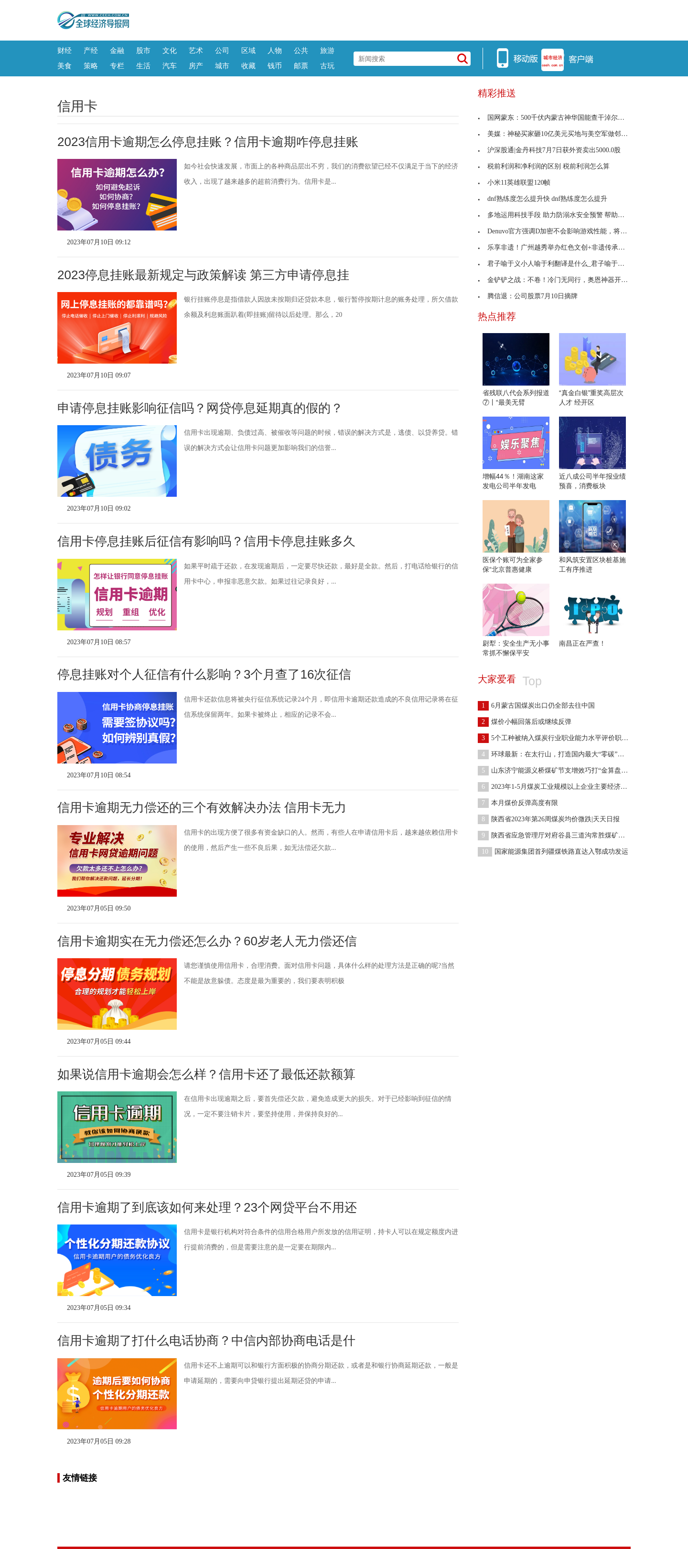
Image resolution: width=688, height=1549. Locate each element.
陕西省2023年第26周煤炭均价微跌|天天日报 (549, 819)
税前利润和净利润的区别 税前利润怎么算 (544, 166)
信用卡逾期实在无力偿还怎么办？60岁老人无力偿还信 (207, 941)
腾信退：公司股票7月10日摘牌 (528, 296)
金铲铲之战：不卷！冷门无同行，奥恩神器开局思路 (559, 279)
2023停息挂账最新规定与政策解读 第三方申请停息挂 (203, 275)
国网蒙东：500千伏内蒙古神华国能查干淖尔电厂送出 (561, 117)
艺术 (196, 50)
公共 (301, 50)
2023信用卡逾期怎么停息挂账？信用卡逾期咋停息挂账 (207, 142)
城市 (222, 66)
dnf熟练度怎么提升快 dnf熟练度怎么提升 (542, 198)
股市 (143, 50)
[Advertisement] (380, 19)
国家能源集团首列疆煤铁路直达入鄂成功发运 (553, 851)
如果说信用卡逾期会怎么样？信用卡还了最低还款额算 (206, 1074)
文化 (169, 50)
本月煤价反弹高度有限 (518, 802)
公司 (222, 50)
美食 (64, 66)
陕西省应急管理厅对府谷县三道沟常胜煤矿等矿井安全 (565, 835)
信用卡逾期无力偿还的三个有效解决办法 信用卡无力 (201, 807)
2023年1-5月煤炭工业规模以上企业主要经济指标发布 (562, 786)
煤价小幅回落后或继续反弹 (524, 721)
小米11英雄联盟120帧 (514, 182)
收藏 (248, 66)
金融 (117, 50)
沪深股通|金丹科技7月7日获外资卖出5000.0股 (549, 150)
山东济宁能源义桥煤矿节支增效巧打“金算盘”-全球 (559, 770)
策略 (91, 66)
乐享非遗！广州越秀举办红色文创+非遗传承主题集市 (561, 247)
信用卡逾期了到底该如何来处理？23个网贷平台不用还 (207, 1207)
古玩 (327, 66)
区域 (248, 50)
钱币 (275, 66)
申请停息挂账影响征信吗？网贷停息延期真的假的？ (200, 408)
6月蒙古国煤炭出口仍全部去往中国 (536, 705)
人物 (275, 50)
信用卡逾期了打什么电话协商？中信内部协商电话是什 (206, 1340)
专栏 (117, 66)
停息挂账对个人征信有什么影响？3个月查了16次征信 (204, 674)
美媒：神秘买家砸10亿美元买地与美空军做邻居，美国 (563, 133)
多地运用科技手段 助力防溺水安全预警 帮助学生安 (558, 215)
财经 (64, 50)
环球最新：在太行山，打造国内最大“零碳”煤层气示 (561, 754)
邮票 (301, 66)
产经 (91, 50)
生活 (143, 66)
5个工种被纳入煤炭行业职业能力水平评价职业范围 (560, 738)
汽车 (169, 66)
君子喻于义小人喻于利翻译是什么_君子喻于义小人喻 (561, 263)
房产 (196, 66)
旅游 (327, 50)
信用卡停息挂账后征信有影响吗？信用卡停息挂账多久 (206, 541)
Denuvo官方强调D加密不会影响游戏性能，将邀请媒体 (562, 231)
